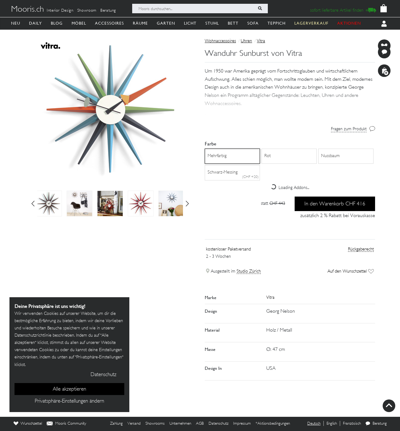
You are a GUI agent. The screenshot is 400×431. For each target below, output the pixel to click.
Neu (15, 23)
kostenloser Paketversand (228, 249)
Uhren (246, 41)
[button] (187, 203)
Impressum (242, 424)
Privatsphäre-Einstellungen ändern (69, 401)
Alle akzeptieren (69, 389)
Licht (190, 23)
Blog (57, 23)
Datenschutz (218, 424)
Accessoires (109, 23)
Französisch (352, 424)
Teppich (276, 23)
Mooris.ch (27, 10)
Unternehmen (180, 424)
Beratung (108, 11)
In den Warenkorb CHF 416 (334, 204)
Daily (35, 23)
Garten (166, 23)
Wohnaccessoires (220, 41)
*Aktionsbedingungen (273, 424)
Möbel (79, 23)
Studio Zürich (249, 271)
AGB (200, 424)
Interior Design (60, 11)
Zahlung (116, 424)
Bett (233, 23)
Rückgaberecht (361, 249)
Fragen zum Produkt (349, 129)
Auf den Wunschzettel (350, 271)
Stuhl (212, 23)
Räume (140, 23)
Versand (134, 424)
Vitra (261, 41)
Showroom (87, 11)
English (331, 424)
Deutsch (314, 424)
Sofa (253, 23)
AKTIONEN (349, 23)
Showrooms (155, 424)
